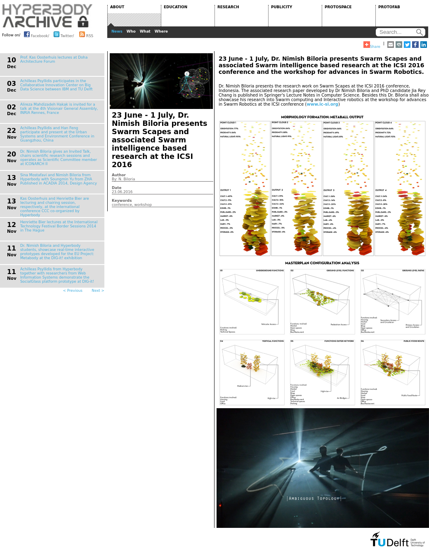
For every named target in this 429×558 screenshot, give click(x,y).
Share (371, 45)
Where (161, 31)
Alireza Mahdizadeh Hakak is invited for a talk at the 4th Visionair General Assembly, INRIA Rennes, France (59, 108)
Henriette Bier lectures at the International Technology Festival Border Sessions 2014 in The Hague (58, 226)
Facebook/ (36, 34)
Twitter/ (64, 34)
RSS (86, 34)
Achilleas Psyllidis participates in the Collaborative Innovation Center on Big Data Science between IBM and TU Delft (56, 85)
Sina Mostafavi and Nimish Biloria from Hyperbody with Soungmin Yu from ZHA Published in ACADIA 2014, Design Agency (58, 179)
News (117, 31)
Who (131, 31)
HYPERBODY (47, 16)
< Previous (72, 290)
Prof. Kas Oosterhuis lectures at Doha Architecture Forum (53, 59)
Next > (98, 290)
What (145, 31)
